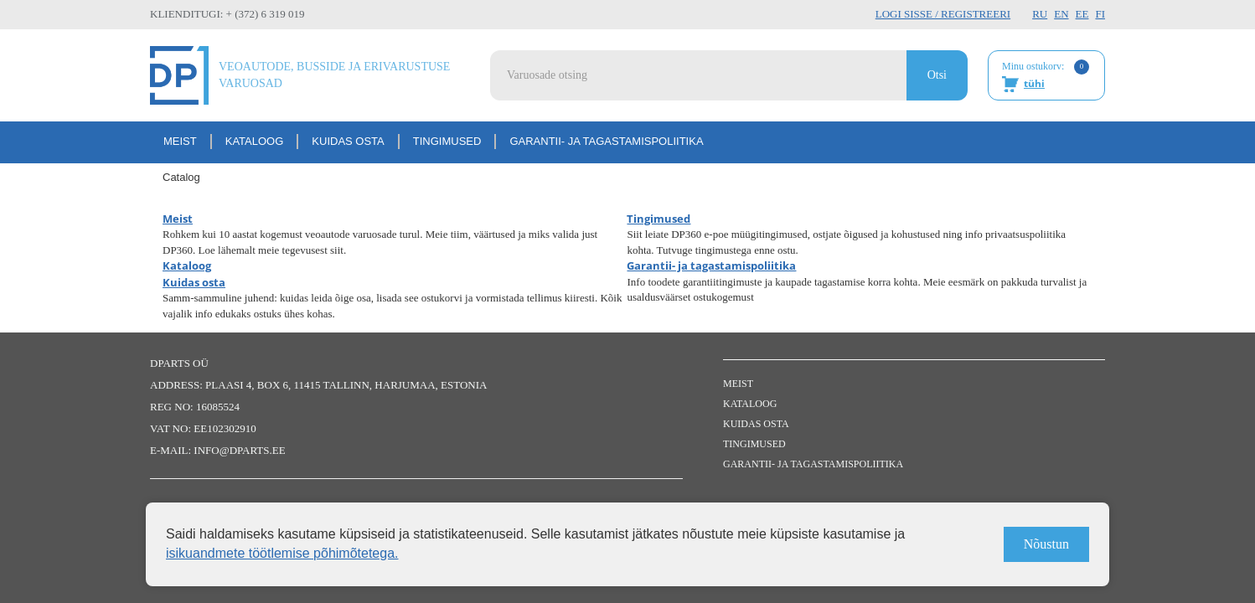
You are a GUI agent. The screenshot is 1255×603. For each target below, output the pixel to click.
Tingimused (447, 141)
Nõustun (1046, 544)
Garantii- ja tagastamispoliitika (606, 141)
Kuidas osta (348, 141)
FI (1100, 14)
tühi (1034, 83)
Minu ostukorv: (1045, 76)
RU (1039, 14)
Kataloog (254, 141)
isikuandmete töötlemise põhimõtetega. (282, 553)
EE (1082, 14)
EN (1061, 14)
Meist (180, 141)
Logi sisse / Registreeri (942, 14)
